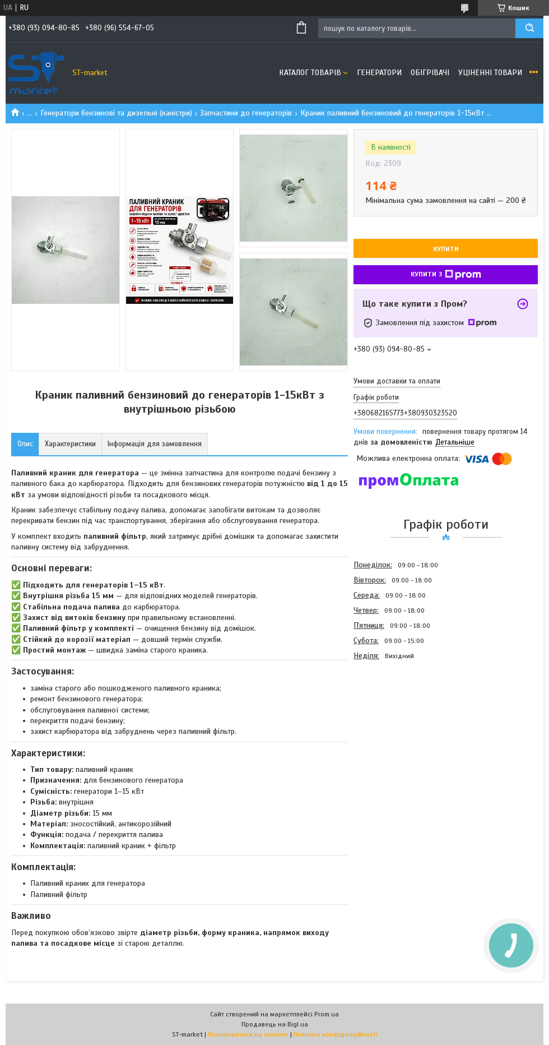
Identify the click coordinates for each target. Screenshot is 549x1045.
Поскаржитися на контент (248, 1034)
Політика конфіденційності (336, 1034)
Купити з (446, 275)
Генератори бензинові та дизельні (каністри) (116, 113)
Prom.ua (326, 1014)
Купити (446, 249)
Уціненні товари (490, 72)
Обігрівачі (430, 72)
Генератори (379, 72)
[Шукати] (529, 28)
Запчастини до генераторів (246, 113)
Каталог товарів (310, 72)
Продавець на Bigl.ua (274, 1024)
